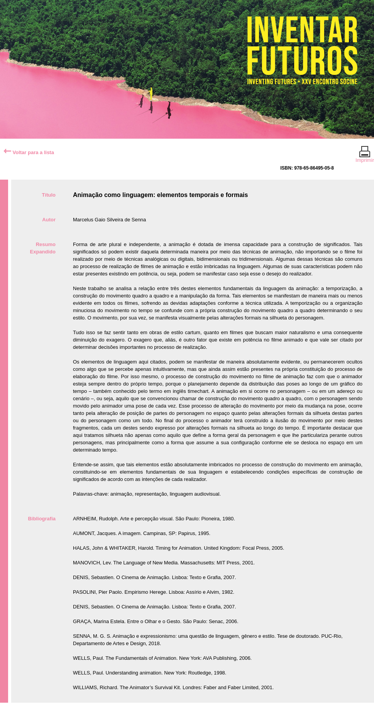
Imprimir (364, 157)
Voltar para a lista (28, 152)
